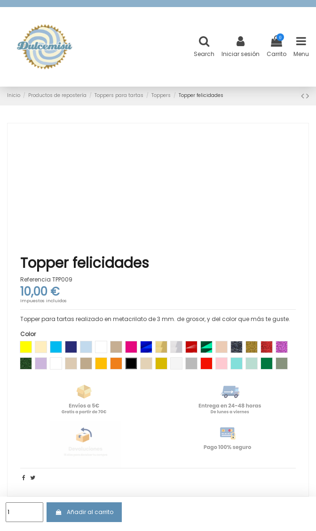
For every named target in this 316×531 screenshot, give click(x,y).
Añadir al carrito (84, 512)
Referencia (35, 279)
